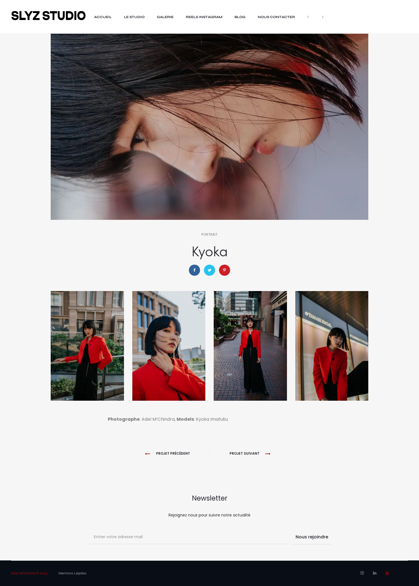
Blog (240, 17)
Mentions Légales (72, 573)
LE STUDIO (134, 17)
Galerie (165, 17)
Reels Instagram (204, 17)
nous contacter (276, 17)
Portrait (209, 234)
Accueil (103, 17)
